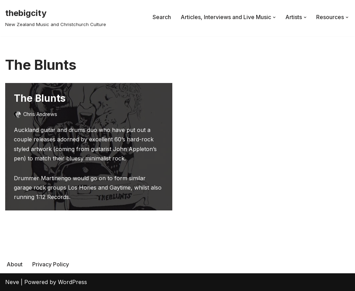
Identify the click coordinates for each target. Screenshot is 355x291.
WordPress (72, 281)
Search (162, 17)
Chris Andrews (40, 114)
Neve (12, 281)
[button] (274, 17)
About (15, 264)
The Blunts (40, 98)
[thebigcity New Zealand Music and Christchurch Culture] (55, 17)
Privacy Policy (50, 264)
